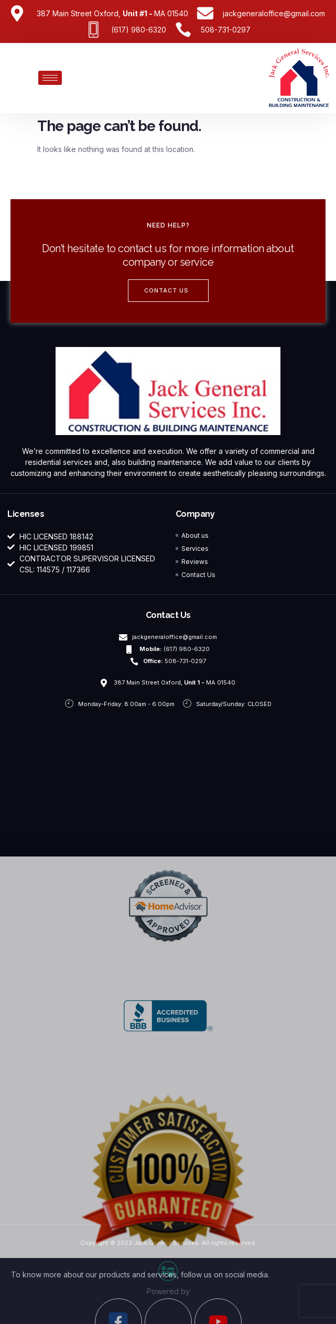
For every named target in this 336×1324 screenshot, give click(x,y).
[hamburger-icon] (50, 78)
